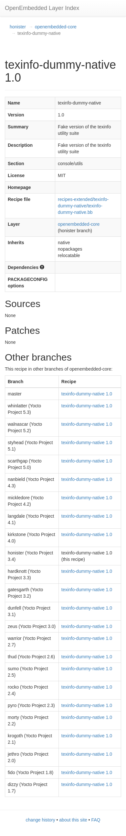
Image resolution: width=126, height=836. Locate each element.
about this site (73, 819)
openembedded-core (56, 26)
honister (18, 26)
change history (40, 819)
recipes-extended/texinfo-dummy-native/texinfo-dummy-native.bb (83, 206)
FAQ (95, 819)
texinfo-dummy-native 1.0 (86, 393)
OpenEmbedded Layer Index (42, 8)
